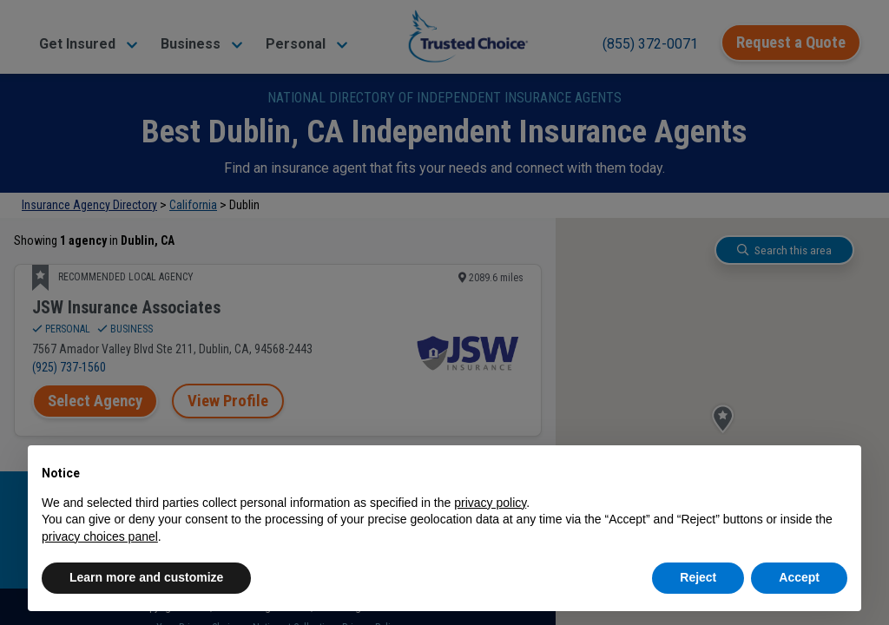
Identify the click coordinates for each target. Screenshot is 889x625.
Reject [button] (698, 577)
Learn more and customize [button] (146, 577)
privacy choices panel (100, 536)
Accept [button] (799, 577)
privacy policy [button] (490, 503)
